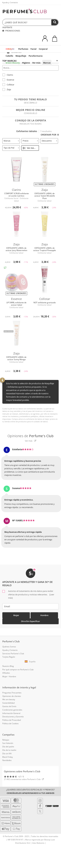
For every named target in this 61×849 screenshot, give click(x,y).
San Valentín (7, 743)
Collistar (8, 84)
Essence (8, 79)
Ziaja (6, 89)
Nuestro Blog (8, 666)
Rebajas (5, 739)
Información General (11, 713)
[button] (30, 662)
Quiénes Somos (9, 646)
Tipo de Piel (11, 147)
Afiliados (6, 673)
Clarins (7, 74)
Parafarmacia (36, 55)
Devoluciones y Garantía (13, 716)
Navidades (7, 760)
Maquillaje (20, 55)
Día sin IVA (7, 753)
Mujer (16, 615)
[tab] (11, 141)
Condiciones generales (12, 709)
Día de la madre (9, 750)
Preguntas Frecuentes (11, 692)
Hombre (44, 615)
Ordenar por (50, 134)
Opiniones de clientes (11, 696)
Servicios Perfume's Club (13, 653)
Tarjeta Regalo (8, 656)
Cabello (9, 55)
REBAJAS (10, 48)
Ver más (36, 62)
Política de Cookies (10, 723)
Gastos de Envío (9, 706)
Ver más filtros (31, 148)
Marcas (47, 62)
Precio (30, 140)
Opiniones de (31, 436)
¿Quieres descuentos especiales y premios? (30, 791)
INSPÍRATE (7, 27)
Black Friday (7, 757)
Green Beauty (13, 62)
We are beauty (8, 699)
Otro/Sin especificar (30, 621)
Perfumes (23, 48)
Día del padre (8, 746)
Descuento (49, 140)
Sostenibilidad (8, 703)
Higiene (26, 62)
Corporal (43, 48)
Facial (33, 48)
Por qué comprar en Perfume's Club (17, 669)
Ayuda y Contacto (10, 2)
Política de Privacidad (11, 720)
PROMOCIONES (11, 30)
